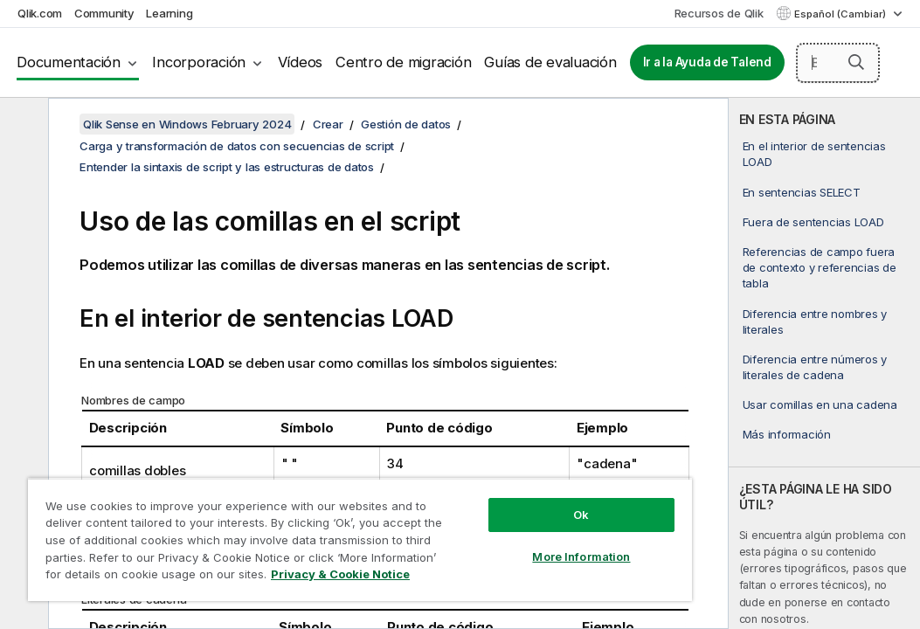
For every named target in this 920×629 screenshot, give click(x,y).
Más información (787, 434)
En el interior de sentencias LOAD (814, 154)
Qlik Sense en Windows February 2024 (187, 124)
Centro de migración (403, 62)
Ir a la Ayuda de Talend (707, 62)
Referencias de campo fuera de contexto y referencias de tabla (819, 267)
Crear (328, 124)
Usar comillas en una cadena (820, 404)
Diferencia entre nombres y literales (815, 321)
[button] (856, 62)
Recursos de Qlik (719, 13)
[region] (295, 524)
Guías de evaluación (550, 62)
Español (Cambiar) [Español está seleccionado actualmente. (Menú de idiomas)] (841, 14)
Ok (471, 484)
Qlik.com (39, 13)
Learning (169, 13)
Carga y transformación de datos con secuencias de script (237, 146)
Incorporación (199, 62)
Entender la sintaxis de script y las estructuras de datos (227, 167)
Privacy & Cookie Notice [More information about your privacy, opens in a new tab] (147, 577)
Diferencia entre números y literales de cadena (815, 367)
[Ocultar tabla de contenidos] (22, 125)
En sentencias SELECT (802, 192)
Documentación (69, 62)
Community (104, 13)
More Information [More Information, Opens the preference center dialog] (471, 526)
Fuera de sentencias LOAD (813, 222)
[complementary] (824, 363)
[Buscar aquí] (838, 63)
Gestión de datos (406, 124)
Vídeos (300, 62)
